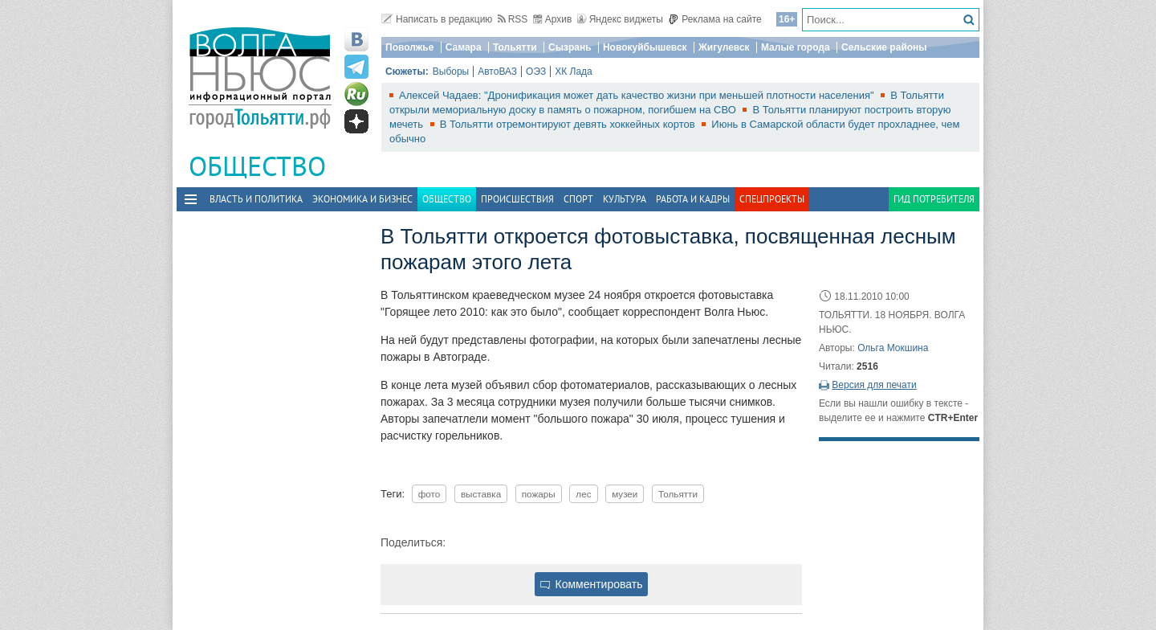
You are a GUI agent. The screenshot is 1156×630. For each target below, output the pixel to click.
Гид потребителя (934, 199)
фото (429, 494)
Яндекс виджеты (620, 19)
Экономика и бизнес (362, 199)
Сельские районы (884, 47)
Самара (464, 47)
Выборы (451, 71)
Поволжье (409, 47)
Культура (624, 199)
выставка (481, 494)
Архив (552, 19)
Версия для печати (874, 385)
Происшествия (517, 199)
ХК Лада (573, 71)
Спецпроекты (771, 199)
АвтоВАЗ (497, 71)
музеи (624, 494)
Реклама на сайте (715, 19)
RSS (513, 19)
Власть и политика (256, 199)
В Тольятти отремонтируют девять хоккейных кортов (569, 124)
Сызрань (570, 47)
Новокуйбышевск (645, 47)
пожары (539, 494)
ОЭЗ (536, 71)
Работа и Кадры (693, 199)
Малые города (795, 47)
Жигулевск (724, 47)
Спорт (578, 199)
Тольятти (515, 47)
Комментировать (591, 584)
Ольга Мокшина (892, 348)
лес (583, 494)
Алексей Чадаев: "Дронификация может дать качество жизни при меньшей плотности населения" (638, 95)
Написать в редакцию (436, 19)
